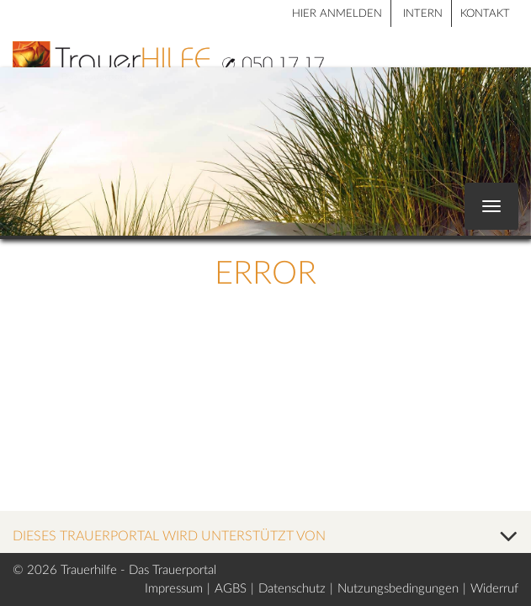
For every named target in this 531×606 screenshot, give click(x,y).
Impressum (174, 588)
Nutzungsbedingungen (398, 588)
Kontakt (485, 13)
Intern (423, 13)
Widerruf (494, 588)
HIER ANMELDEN (337, 13)
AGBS (231, 588)
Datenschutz (292, 588)
